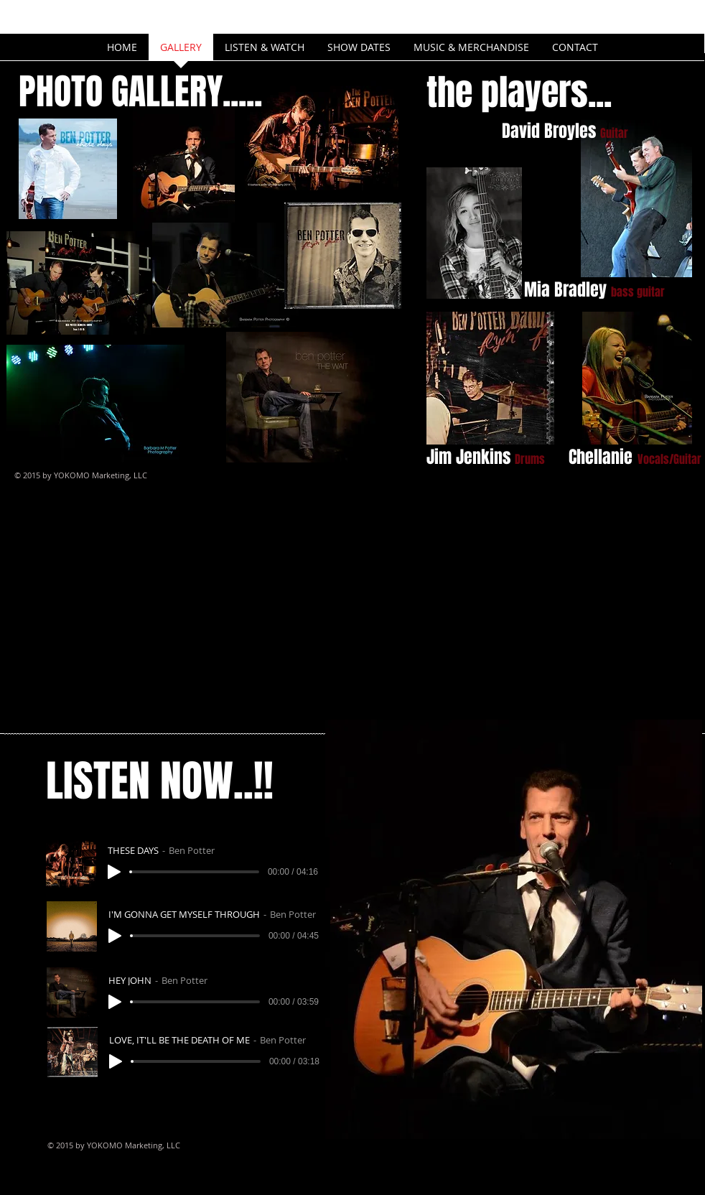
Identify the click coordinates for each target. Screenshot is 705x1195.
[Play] (114, 872)
